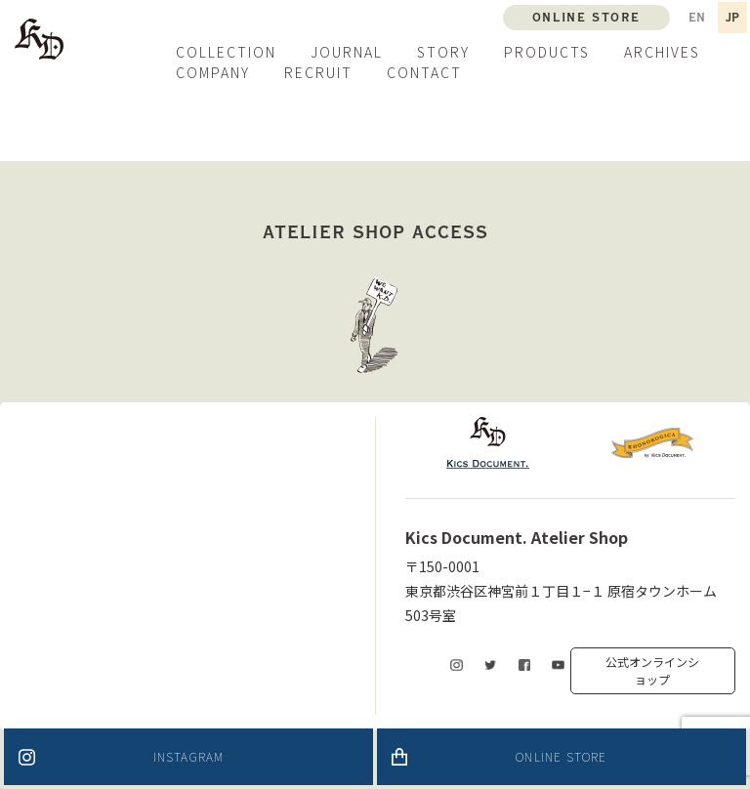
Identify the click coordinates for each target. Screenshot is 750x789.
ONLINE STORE (561, 756)
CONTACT (424, 72)
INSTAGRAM (189, 756)
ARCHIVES (662, 52)
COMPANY (213, 72)
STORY (443, 52)
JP (732, 17)
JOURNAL (347, 52)
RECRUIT (318, 72)
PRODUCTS (547, 52)
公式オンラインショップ (652, 670)
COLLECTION (226, 52)
